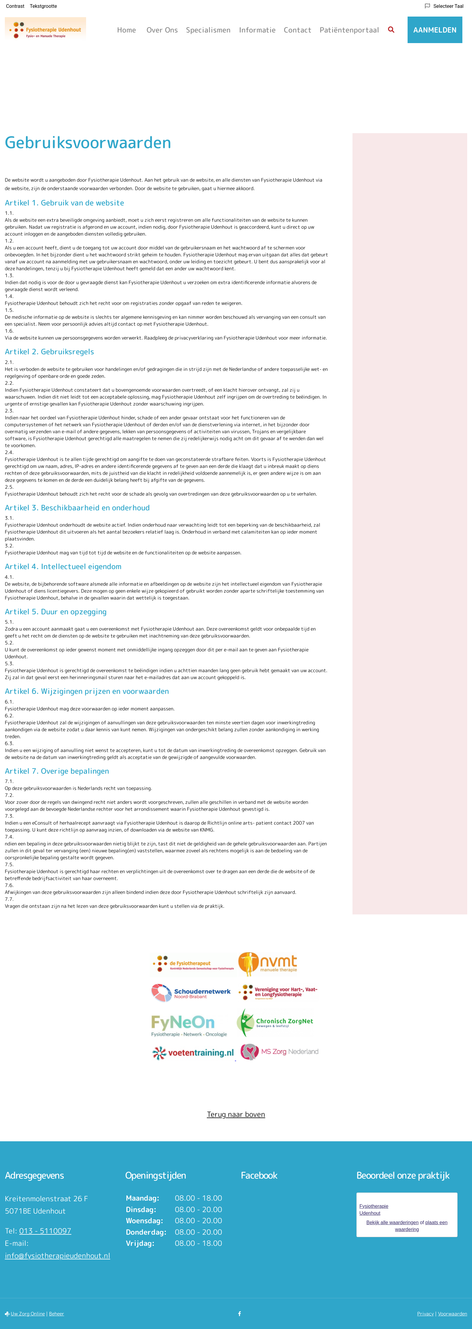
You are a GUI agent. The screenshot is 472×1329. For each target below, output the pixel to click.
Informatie (257, 30)
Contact (298, 30)
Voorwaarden (452, 1313)
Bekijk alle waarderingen (392, 1222)
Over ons (162, 30)
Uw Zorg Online (28, 1313)
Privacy (425, 1313)
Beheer (56, 1313)
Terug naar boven (236, 1114)
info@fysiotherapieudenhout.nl (57, 1255)
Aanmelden (435, 30)
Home (126, 30)
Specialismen (208, 30)
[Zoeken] (391, 29)
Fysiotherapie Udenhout (373, 1210)
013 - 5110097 (45, 1231)
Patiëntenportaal (349, 30)
